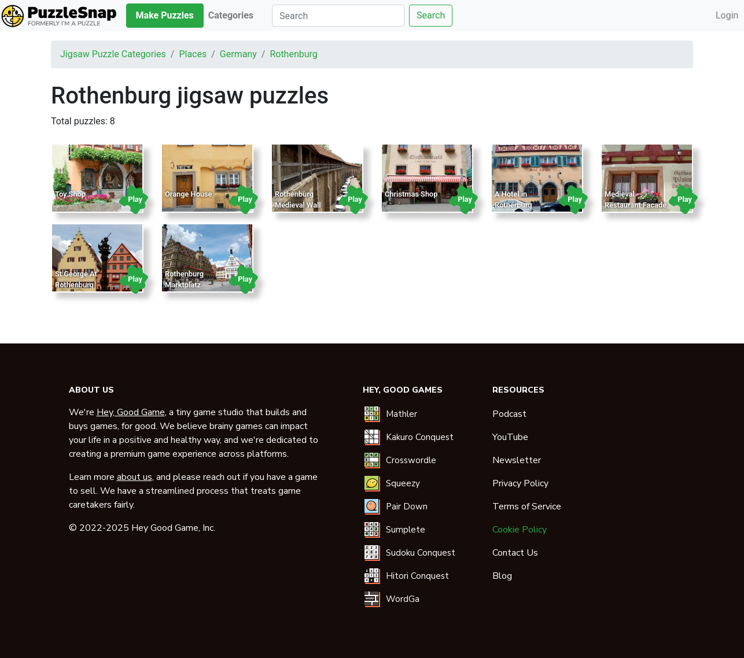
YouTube (510, 437)
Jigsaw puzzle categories (113, 54)
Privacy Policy (520, 483)
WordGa (402, 599)
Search (431, 15)
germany (238, 54)
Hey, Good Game (131, 412)
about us (134, 477)
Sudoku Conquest (420, 553)
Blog (502, 576)
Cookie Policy (519, 529)
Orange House (188, 194)
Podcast (509, 414)
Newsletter (516, 460)
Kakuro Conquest (420, 437)
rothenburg (293, 54)
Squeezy (403, 483)
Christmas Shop (411, 194)
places (193, 54)
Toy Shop (70, 194)
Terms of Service (526, 506)
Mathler (401, 414)
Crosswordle (411, 460)
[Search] (338, 16)
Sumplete (405, 529)
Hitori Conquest (417, 576)
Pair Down (407, 506)
